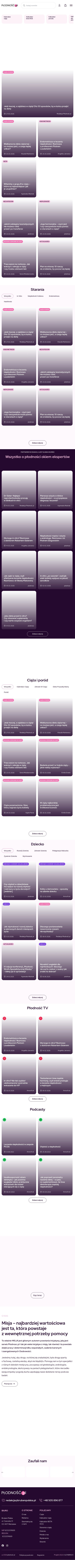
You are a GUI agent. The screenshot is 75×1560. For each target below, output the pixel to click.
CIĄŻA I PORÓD (8, 72)
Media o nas (44, 1535)
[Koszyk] (65, 5)
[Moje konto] (59, 5)
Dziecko (6, 904)
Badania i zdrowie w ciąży (12, 241)
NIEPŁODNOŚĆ (44, 201)
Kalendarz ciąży (23, 687)
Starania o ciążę (46, 1527)
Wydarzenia (44, 1538)
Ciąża (42, 1514)
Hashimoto (8, 301)
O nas (24, 1514)
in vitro (19, 296)
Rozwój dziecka (23, 851)
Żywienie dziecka (10, 856)
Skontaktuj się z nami (27, 1522)
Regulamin (40, 1555)
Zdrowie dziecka (40, 851)
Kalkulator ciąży (45, 1518)
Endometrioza (45, 121)
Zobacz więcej (37, 443)
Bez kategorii (8, 201)
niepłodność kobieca (35, 296)
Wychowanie (27, 856)
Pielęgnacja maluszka (60, 851)
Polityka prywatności (26, 1555)
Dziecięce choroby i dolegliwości (15, 864)
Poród (6, 692)
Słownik (43, 1542)
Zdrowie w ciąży (41, 687)
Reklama (25, 1518)
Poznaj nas (8, 1384)
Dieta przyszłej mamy (61, 687)
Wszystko (7, 296)
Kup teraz (37, 1295)
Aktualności (44, 241)
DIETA (5, 161)
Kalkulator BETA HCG (46, 1522)
